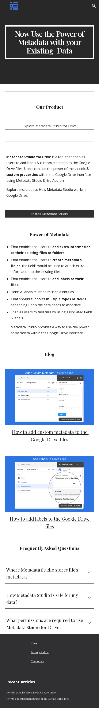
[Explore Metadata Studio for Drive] (49, 126)
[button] (5, 6)
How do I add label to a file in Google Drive (31, 692)
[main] (49, 42)
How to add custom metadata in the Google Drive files (37, 698)
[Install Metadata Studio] (49, 214)
